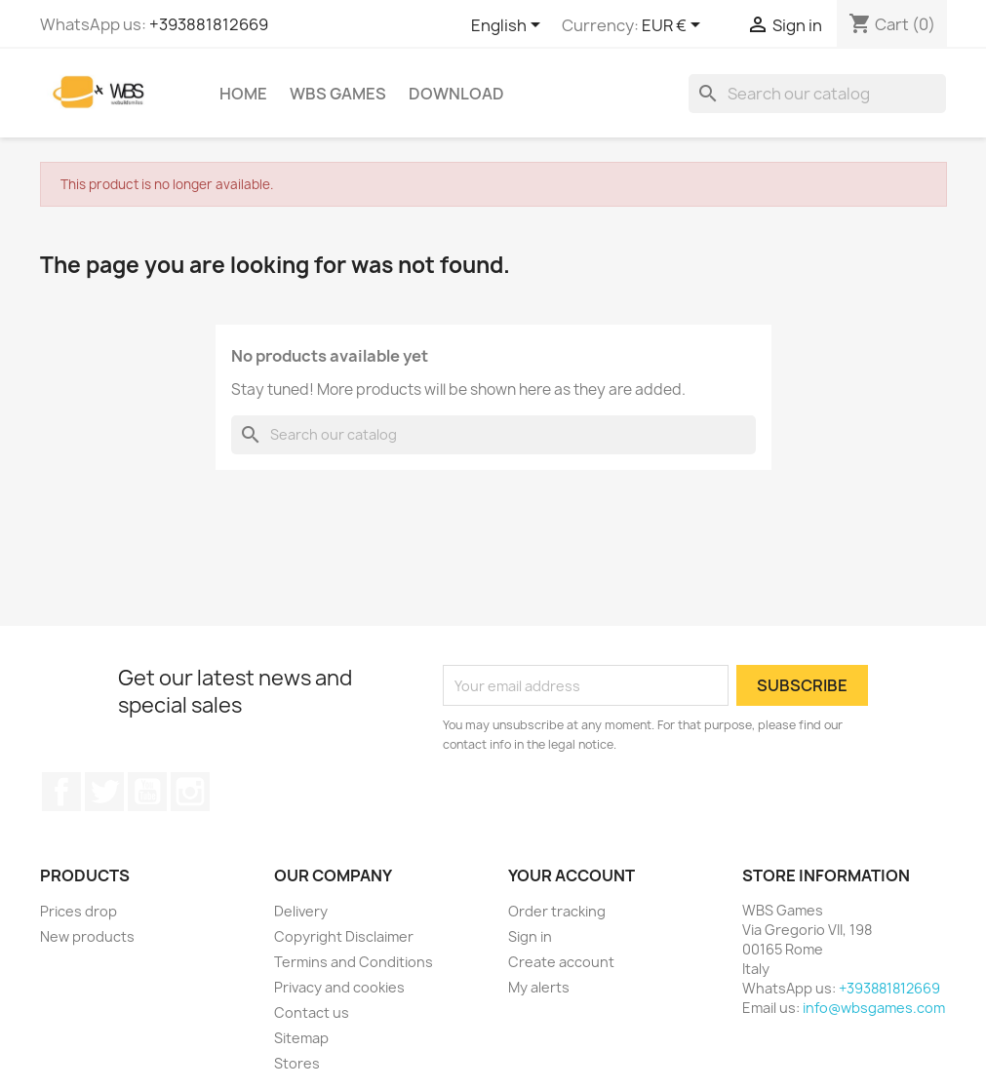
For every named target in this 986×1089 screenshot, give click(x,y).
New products (87, 936)
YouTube (147, 791)
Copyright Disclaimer (344, 936)
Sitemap (301, 1038)
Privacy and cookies (339, 987)
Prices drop (78, 911)
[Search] (817, 93)
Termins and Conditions (353, 962)
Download (456, 93)
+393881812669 (208, 24)
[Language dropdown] (509, 26)
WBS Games (338, 93)
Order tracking (557, 911)
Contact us (311, 1012)
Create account (561, 962)
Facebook (61, 791)
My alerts (539, 987)
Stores (297, 1063)
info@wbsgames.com (874, 1007)
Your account (571, 875)
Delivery (301, 911)
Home (243, 93)
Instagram (190, 791)
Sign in (530, 936)
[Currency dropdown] (674, 26)
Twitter (104, 791)
